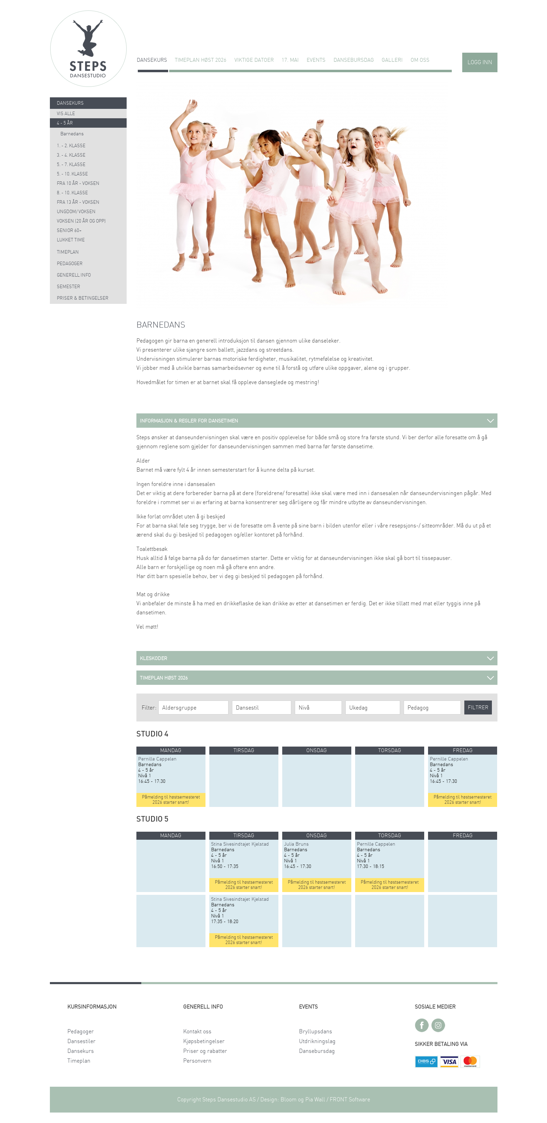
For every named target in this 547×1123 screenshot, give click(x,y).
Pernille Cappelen (157, 759)
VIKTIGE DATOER (254, 60)
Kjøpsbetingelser (204, 1041)
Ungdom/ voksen (76, 212)
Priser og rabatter (205, 1051)
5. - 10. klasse (72, 174)
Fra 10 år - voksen (78, 183)
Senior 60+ (69, 231)
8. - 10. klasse (72, 193)
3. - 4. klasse (71, 155)
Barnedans (72, 134)
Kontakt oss (197, 1031)
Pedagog (418, 708)
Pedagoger (70, 264)
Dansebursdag (354, 60)
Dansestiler (81, 1041)
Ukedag (358, 708)
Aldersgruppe (179, 708)
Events (316, 60)
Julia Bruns (296, 844)
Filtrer (478, 707)
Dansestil (247, 708)
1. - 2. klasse (71, 146)
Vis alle (66, 114)
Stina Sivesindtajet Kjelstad (240, 844)
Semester (68, 287)
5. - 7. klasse (71, 165)
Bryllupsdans (315, 1031)
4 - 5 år (65, 123)
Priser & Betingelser (82, 298)
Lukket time (71, 240)
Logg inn (479, 62)
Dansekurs (152, 60)
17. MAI (290, 60)
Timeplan (68, 252)
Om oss (420, 60)
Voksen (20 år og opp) (81, 221)
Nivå (304, 708)
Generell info (74, 275)
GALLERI (392, 60)
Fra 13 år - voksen (78, 202)
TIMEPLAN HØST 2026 (200, 60)
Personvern (197, 1061)
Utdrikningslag (317, 1041)
